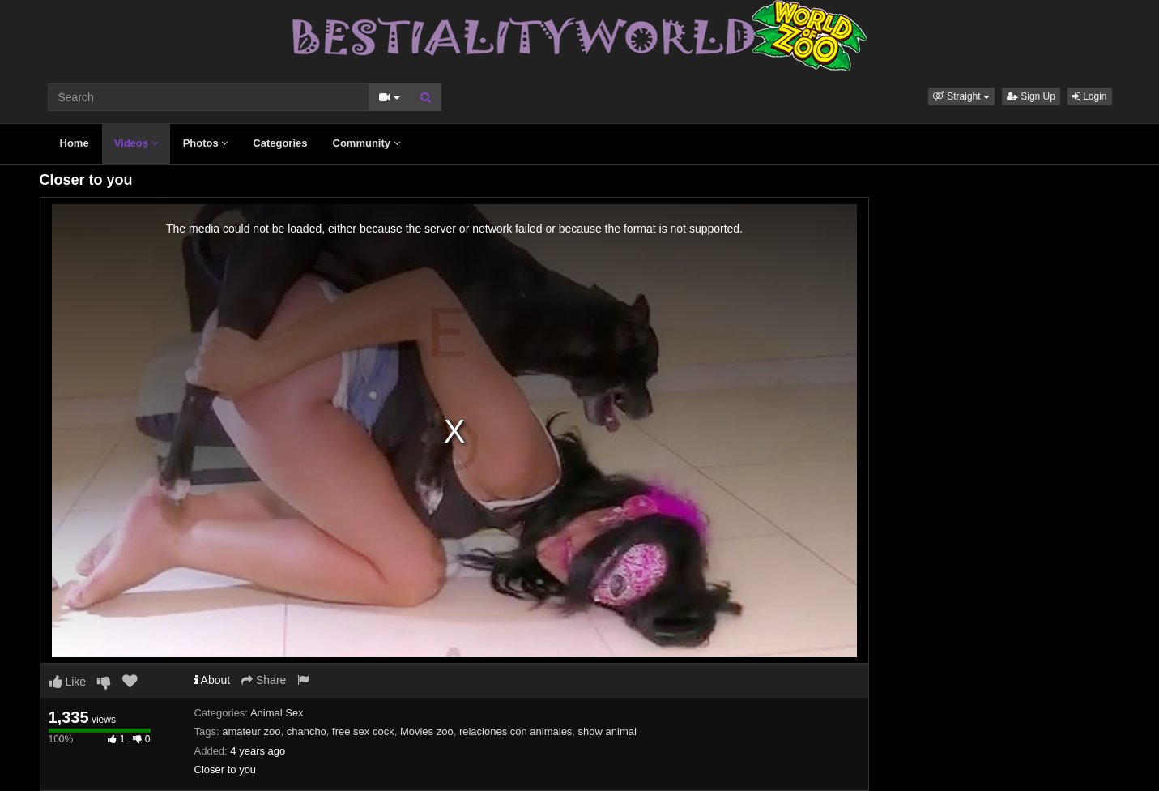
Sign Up (1031, 96)
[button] (961, 96)
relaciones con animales (515, 731)
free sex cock (363, 731)
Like (68, 681)
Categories (280, 143)
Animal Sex (277, 713)
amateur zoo (251, 731)
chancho (306, 731)
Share (263, 679)
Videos (136, 143)
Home (74, 143)
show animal (607, 731)
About (212, 679)
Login (1089, 96)
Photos (205, 143)
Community (366, 143)
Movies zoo (427, 731)
